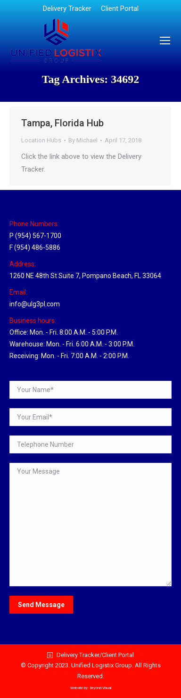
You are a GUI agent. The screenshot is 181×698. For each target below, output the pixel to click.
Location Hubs (41, 140)
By (83, 140)
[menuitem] (67, 9)
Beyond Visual (100, 688)
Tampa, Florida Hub (62, 123)
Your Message (90, 524)
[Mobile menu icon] (165, 40)
